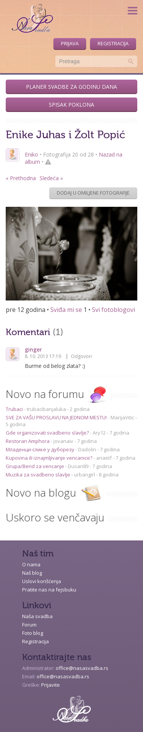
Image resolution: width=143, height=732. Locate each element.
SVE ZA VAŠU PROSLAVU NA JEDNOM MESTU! (57, 417)
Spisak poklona (71, 104)
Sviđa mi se (66, 309)
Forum (29, 624)
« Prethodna (21, 178)
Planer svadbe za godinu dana (71, 86)
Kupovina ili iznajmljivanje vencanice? (49, 457)
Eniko (31, 154)
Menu (132, 10)
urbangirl (84, 474)
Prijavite (50, 684)
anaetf (104, 457)
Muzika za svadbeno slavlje (38, 474)
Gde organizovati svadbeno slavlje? (48, 432)
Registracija (113, 43)
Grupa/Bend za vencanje (35, 466)
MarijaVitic (122, 417)
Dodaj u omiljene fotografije (93, 192)
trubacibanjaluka (46, 409)
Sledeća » (51, 178)
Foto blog (32, 633)
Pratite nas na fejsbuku (49, 589)
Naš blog (32, 572)
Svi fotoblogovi (113, 309)
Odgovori (81, 356)
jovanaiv (63, 441)
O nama (31, 564)
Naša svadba (37, 616)
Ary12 (99, 432)
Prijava (70, 43)
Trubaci (15, 409)
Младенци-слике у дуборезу (41, 449)
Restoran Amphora (28, 441)
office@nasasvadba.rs (82, 668)
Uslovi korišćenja (41, 581)
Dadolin (87, 449)
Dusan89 (78, 466)
